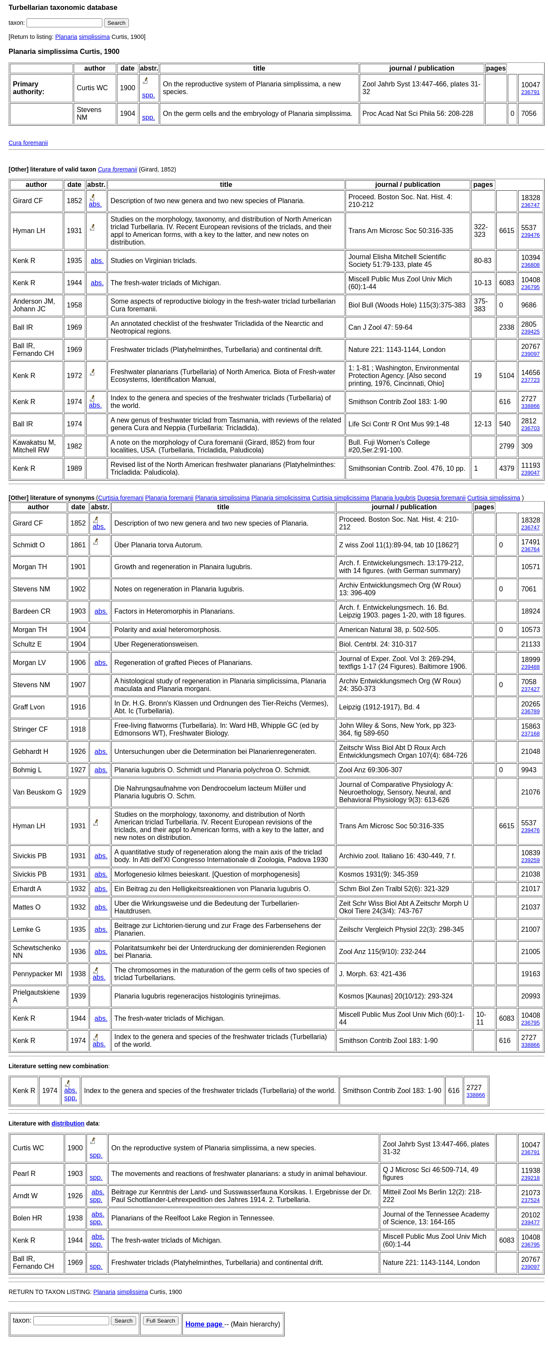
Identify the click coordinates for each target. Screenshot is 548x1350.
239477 (530, 1222)
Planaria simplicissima (280, 497)
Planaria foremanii (169, 497)
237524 (530, 1200)
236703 (530, 428)
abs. (95, 204)
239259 (530, 860)
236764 (530, 549)
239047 (530, 473)
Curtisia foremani (120, 497)
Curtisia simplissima (493, 497)
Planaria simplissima (222, 497)
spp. (148, 95)
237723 (530, 380)
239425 (530, 331)
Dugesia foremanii (441, 497)
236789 (530, 711)
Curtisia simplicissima (340, 497)
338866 (530, 406)
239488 (530, 667)
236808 (530, 265)
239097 (530, 354)
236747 (530, 205)
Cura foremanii (28, 142)
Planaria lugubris (393, 497)
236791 (530, 92)
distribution (67, 1123)
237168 (530, 733)
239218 (530, 1178)
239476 (530, 235)
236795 (530, 287)
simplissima (94, 36)
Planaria (66, 36)
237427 (530, 689)
